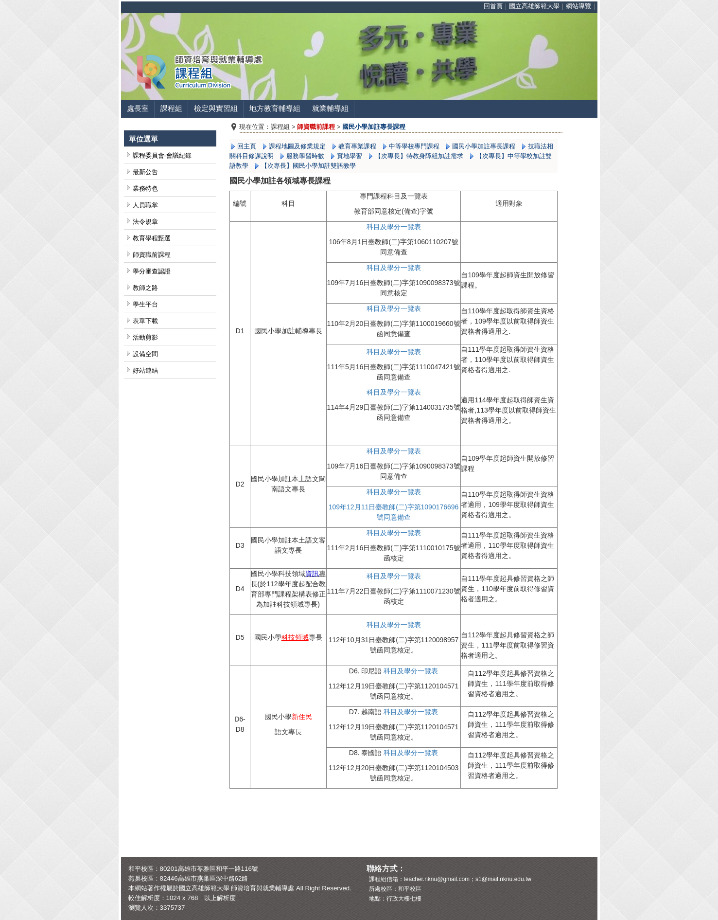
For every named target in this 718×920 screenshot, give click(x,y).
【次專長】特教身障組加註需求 (419, 156)
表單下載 (145, 321)
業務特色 (145, 188)
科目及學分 (384, 227)
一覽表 (411, 227)
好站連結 (145, 370)
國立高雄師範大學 (534, 6)
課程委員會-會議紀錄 (162, 155)
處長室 (138, 108)
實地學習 (349, 156)
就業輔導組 (330, 108)
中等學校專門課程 (414, 146)
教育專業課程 (357, 146)
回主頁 (246, 146)
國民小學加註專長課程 (483, 146)
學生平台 (145, 304)
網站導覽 (578, 6)
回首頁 (493, 6)
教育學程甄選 (152, 238)
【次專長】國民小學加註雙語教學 (308, 165)
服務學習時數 (305, 156)
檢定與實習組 (216, 108)
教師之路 (145, 287)
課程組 (171, 108)
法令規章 (145, 221)
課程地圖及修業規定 (297, 146)
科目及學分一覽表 (394, 308)
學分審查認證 (152, 271)
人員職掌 (145, 205)
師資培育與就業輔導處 (262, 888)
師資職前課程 (152, 254)
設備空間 (145, 354)
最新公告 (145, 172)
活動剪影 (145, 337)
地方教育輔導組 (274, 108)
